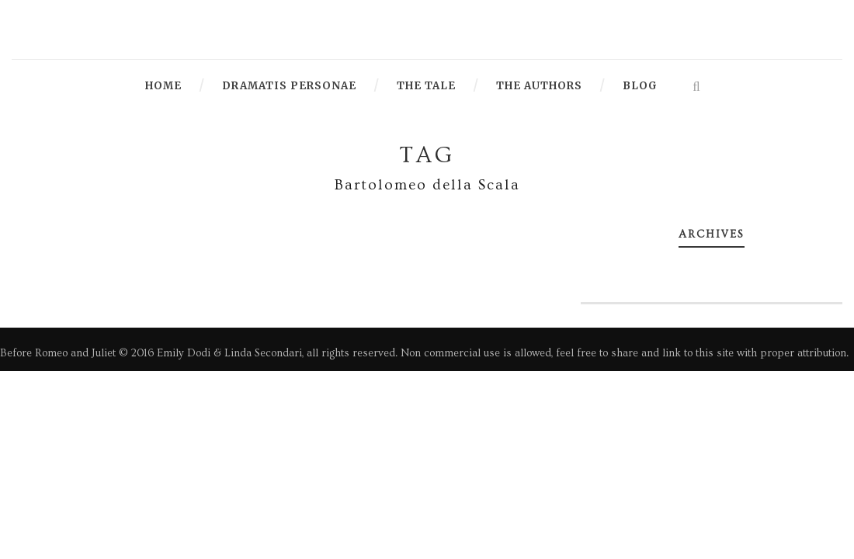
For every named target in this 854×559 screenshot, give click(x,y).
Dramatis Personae (289, 85)
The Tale (426, 85)
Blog (640, 85)
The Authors (539, 85)
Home (163, 85)
